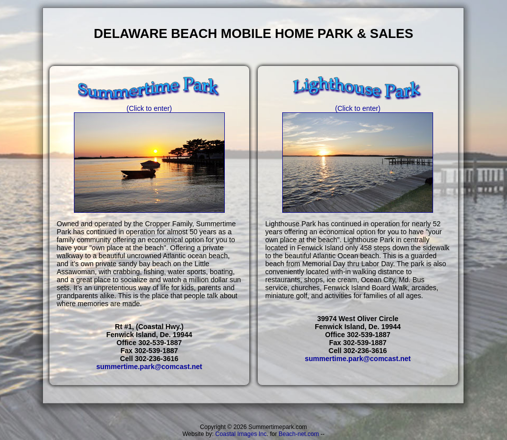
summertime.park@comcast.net (149, 367)
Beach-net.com (299, 434)
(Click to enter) (149, 105)
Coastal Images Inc (241, 434)
